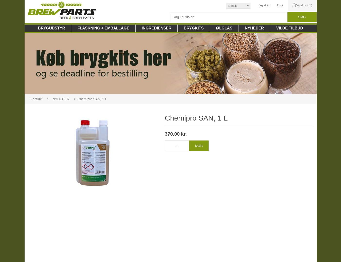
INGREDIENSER (156, 28)
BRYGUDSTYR (51, 28)
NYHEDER (254, 28)
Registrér (263, 5)
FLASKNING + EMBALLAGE (103, 28)
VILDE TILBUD (289, 28)
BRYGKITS (194, 28)
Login (280, 5)
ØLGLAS (224, 28)
